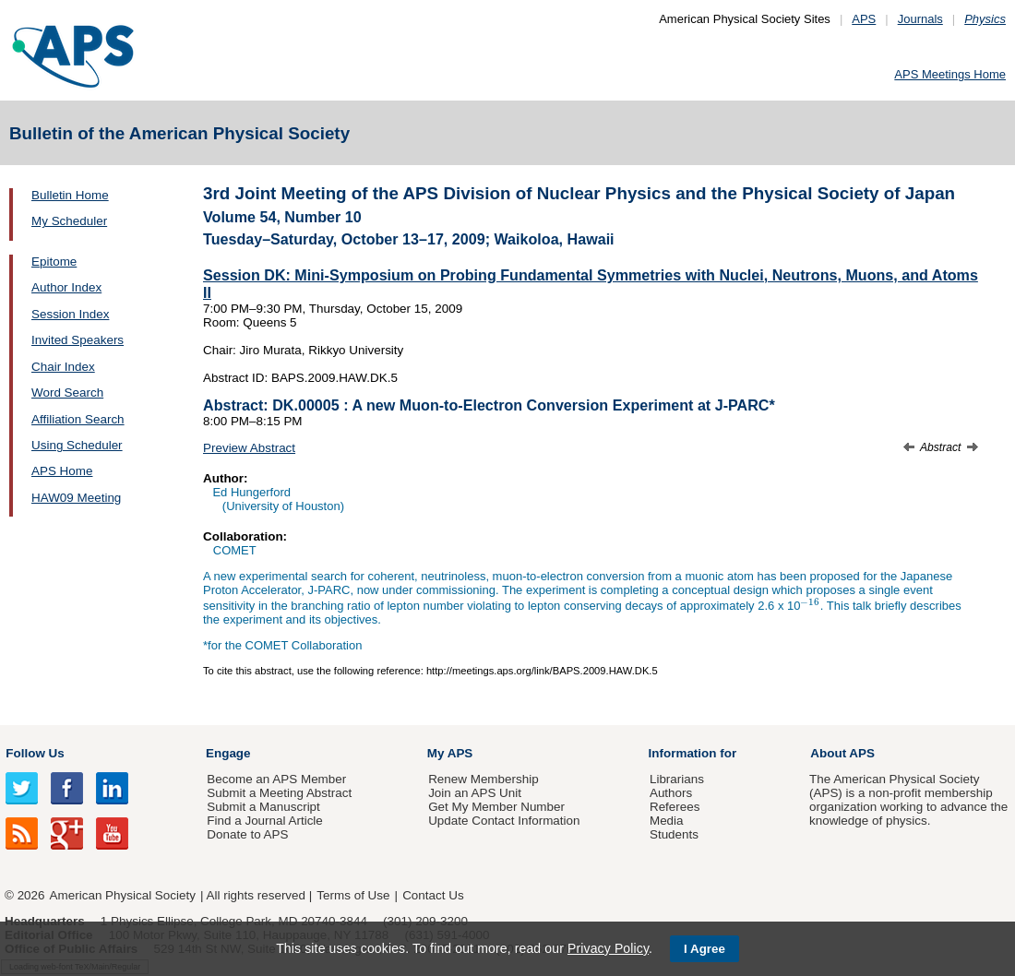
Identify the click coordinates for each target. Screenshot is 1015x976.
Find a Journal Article (264, 820)
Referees (675, 807)
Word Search (67, 392)
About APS (842, 753)
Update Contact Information (503, 820)
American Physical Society (123, 895)
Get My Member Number (496, 807)
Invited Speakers (77, 340)
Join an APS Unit (474, 793)
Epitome (54, 261)
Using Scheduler (77, 445)
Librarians (677, 779)
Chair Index (63, 367)
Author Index (66, 287)
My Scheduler (69, 221)
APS (864, 19)
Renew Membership (483, 779)
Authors (671, 793)
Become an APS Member (276, 779)
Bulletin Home (70, 195)
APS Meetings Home (950, 74)
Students (674, 834)
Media (667, 820)
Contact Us (432, 895)
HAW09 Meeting (76, 498)
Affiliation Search (78, 419)
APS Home (61, 471)
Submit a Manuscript (263, 807)
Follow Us (35, 753)
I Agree (704, 949)
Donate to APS (247, 834)
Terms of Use (352, 895)
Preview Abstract (249, 448)
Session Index (70, 314)
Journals (920, 19)
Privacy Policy (608, 948)
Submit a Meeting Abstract (279, 793)
